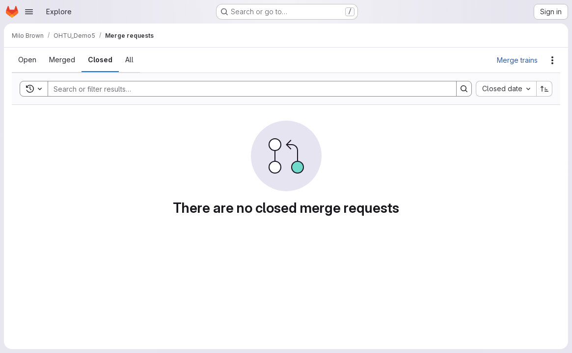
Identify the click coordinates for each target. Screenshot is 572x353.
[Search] (247, 89)
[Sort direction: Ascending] (544, 89)
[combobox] (506, 89)
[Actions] (552, 60)
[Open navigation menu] (29, 12)
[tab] (27, 60)
